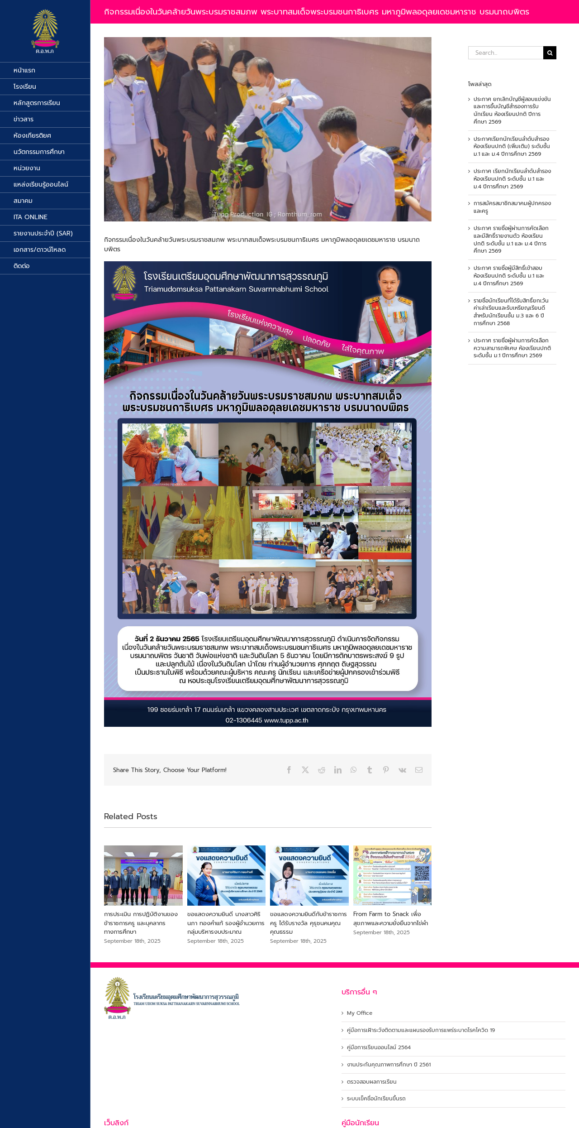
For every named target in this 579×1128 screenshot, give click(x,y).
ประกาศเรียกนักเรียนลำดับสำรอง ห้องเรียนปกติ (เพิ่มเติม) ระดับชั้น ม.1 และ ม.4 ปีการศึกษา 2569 (512, 146)
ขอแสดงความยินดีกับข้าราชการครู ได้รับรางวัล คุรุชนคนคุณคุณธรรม (308, 923)
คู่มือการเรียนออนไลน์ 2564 (379, 1047)
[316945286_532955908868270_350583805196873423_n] (268, 129)
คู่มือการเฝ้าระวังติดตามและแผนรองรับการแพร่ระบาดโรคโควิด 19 (421, 1030)
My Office (359, 1013)
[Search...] (505, 52)
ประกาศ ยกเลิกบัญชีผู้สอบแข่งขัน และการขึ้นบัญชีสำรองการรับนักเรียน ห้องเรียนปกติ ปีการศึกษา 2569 (512, 110)
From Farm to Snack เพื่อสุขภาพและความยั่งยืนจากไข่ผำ (390, 918)
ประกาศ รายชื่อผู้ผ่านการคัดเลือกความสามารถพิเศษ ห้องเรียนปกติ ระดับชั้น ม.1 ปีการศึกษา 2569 (512, 348)
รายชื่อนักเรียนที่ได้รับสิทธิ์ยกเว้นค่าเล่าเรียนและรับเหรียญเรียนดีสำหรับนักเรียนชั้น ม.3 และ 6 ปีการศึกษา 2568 (511, 312)
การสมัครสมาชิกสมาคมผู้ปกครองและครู (512, 207)
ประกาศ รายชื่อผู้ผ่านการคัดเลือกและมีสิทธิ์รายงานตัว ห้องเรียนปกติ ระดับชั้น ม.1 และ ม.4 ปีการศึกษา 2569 (511, 239)
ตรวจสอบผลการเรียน (372, 1082)
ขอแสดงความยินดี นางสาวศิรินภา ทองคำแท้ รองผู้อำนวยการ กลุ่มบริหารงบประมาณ (226, 923)
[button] (111, 895)
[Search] (549, 52)
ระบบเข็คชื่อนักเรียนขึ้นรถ (376, 1099)
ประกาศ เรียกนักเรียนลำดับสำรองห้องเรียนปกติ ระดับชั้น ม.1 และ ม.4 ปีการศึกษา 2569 (512, 179)
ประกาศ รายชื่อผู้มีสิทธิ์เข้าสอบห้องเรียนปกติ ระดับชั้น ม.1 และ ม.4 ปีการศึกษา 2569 (509, 276)
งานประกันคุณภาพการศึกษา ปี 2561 (389, 1065)
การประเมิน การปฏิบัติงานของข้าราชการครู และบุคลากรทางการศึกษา (141, 923)
